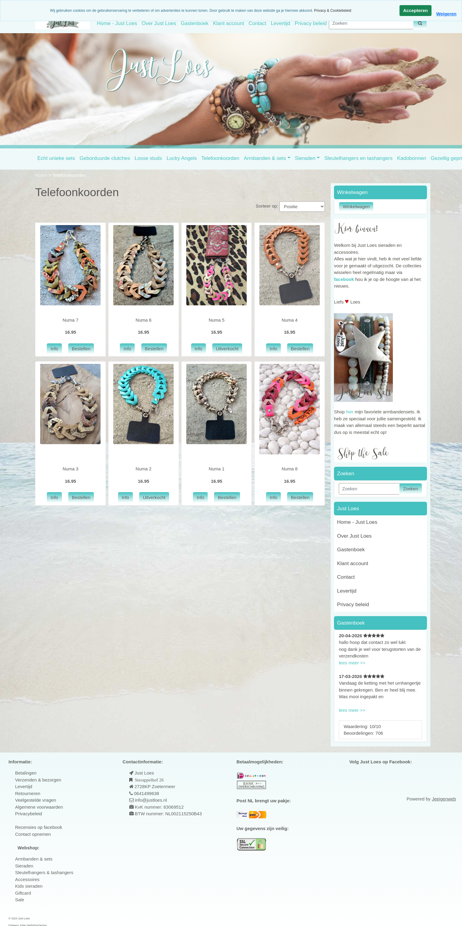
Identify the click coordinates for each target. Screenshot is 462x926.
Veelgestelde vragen (35, 800)
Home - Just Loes (117, 23)
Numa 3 (71, 468)
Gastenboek (194, 23)
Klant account (228, 23)
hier (349, 411)
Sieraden (305, 158)
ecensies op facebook (40, 827)
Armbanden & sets (265, 158)
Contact (257, 23)
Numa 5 (217, 320)
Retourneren (27, 793)
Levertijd (280, 23)
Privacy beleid (311, 23)
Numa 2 (144, 468)
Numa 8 (290, 468)
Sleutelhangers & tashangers (44, 872)
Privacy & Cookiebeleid (332, 10)
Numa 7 (71, 320)
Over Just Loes (159, 23)
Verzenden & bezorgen (38, 779)
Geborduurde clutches (105, 158)
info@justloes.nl (150, 800)
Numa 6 (144, 320)
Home (41, 175)
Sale (19, 899)
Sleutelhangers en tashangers (358, 158)
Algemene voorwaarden (39, 807)
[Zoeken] (371, 23)
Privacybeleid (28, 813)
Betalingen (26, 772)
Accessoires (27, 879)
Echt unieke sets (56, 158)
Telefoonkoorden (220, 158)
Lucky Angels (182, 158)
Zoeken (410, 488)
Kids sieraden (29, 886)
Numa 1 (217, 468)
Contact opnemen (33, 834)
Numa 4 (290, 320)
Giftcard (23, 893)
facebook (344, 279)
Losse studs (148, 158)
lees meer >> (352, 662)
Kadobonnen (411, 158)
